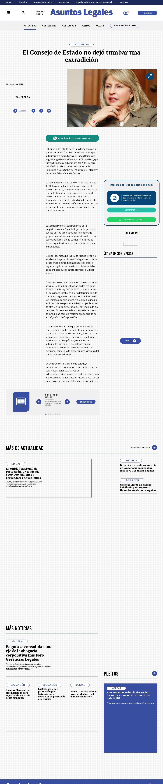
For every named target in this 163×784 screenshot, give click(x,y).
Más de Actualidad (24, 447)
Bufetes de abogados (42, 2)
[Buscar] (23, 13)
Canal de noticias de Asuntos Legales (72, 138)
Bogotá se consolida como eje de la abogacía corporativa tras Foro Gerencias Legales (138, 468)
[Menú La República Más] (8, 13)
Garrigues (123, 2)
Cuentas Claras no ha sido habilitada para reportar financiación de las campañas (138, 487)
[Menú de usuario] (126, 13)
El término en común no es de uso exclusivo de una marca (130, 703)
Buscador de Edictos (124, 26)
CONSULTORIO (49, 26)
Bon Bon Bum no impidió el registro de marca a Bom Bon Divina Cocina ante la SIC (129, 695)
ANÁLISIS (100, 26)
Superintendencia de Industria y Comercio (94, 2)
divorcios (23, 2)
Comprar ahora (131, 210)
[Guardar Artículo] (19, 111)
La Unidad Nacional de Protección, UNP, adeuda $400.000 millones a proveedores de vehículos (23, 473)
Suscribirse (147, 13)
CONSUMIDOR (69, 26)
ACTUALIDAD (30, 26)
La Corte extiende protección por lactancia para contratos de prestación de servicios (51, 694)
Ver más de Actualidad (144, 447)
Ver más (130, 340)
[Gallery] (53, 400)
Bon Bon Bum (64, 2)
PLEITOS (86, 26)
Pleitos (111, 673)
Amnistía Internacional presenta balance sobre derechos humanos (83, 694)
